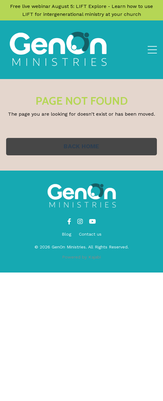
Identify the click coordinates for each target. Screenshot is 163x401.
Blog (66, 234)
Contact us (90, 234)
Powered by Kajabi (81, 257)
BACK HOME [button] (81, 146)
